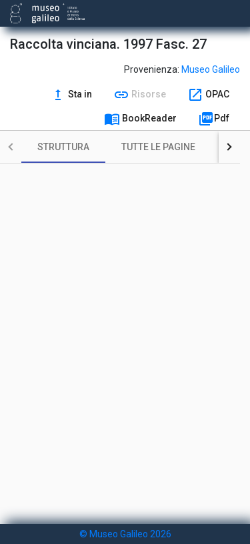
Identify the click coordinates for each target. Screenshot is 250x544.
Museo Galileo (210, 69)
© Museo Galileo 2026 (125, 534)
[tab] (63, 147)
